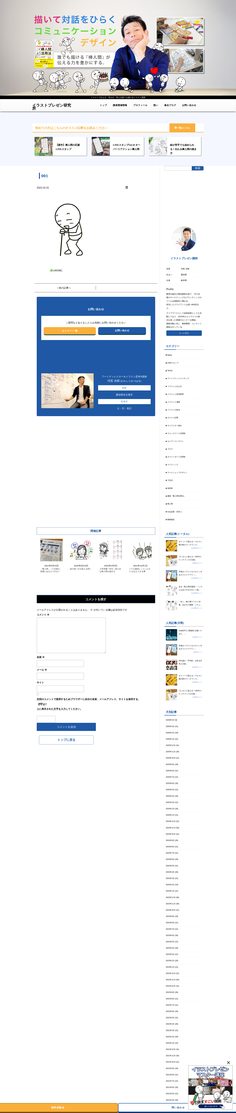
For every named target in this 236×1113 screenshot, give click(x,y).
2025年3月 (170, 802)
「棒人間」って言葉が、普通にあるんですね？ (51, 570)
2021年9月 (170, 1068)
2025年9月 (170, 764)
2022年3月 (170, 1030)
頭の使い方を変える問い (80, 569)
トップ (103, 105)
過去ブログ (170, 105)
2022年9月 (170, 992)
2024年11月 (170, 828)
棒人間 (170, 504)
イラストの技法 (173, 410)
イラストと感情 (173, 402)
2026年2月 (170, 733)
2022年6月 (170, 1011)
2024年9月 (170, 840)
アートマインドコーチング (178, 378)
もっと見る (184, 333)
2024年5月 (170, 866)
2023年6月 (170, 935)
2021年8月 (170, 1075)
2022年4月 (170, 1024)
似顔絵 (170, 488)
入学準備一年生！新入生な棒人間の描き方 (110, 570)
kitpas (169, 355)
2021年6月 (170, 1087)
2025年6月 (170, 783)
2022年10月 (170, 986)
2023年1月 (170, 967)
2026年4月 (170, 720)
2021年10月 (170, 1062)
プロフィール (140, 105)
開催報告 (171, 520)
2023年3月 (170, 954)
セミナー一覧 (70, 331)
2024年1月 (170, 891)
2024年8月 (170, 847)
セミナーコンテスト (175, 441)
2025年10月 (170, 758)
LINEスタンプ (173, 363)
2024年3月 (170, 878)
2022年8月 (170, 999)
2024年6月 (170, 859)
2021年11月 (170, 1056)
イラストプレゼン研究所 (51, 106)
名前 (41, 657)
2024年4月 (170, 872)
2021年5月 (170, 1094)
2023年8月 (170, 923)
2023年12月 (170, 897)
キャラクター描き (174, 426)
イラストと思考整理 (175, 394)
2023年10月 (170, 910)
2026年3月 (170, 726)
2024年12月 (170, 821)
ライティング (172, 465)
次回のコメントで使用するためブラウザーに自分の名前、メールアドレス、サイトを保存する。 (88, 699)
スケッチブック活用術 (176, 433)
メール (42, 669)
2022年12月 (170, 973)
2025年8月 (170, 771)
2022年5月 (170, 1018)
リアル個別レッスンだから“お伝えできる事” (140, 570)
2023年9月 (170, 916)
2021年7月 (170, 1081)
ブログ (170, 449)
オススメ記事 (172, 418)
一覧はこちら (182, 128)
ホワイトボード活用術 (176, 457)
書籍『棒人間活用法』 (176, 496)
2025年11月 (170, 752)
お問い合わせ (189, 105)
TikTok (169, 371)
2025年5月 (170, 790)
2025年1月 (170, 815)
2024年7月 (170, 853)
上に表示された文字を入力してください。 (59, 709)
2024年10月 (170, 834)
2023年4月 (170, 948)
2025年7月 (170, 777)
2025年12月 (170, 745)
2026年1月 (170, 739)
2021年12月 (170, 1049)
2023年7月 (170, 929)
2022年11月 (170, 980)
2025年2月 (170, 809)
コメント (43, 614)
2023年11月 (170, 904)
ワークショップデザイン (177, 473)
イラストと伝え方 (174, 386)
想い (155, 105)
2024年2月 (170, 885)
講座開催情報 (120, 105)
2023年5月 (170, 942)
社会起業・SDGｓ (174, 512)
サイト (40, 682)
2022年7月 (170, 1005)
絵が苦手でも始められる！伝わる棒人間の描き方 (183, 149)
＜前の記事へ (63, 288)
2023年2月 (170, 961)
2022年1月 (170, 1043)
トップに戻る (66, 739)
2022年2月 (170, 1037)
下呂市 (170, 480)
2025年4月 (170, 796)
